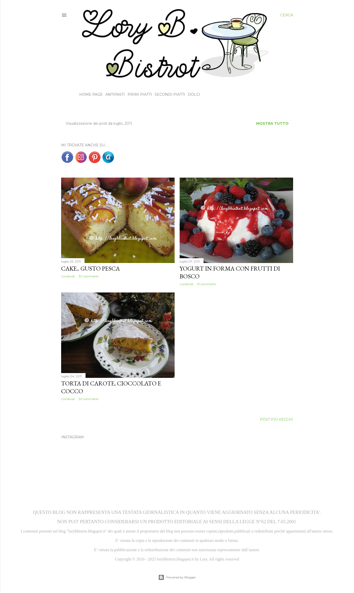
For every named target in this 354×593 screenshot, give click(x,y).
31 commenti (206, 284)
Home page (91, 94)
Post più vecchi (276, 419)
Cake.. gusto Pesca (90, 268)
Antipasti (115, 94)
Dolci (194, 94)
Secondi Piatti (170, 94)
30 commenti (88, 276)
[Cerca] (286, 15)
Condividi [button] (68, 276)
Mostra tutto (272, 123)
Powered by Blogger (177, 577)
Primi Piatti (140, 94)
